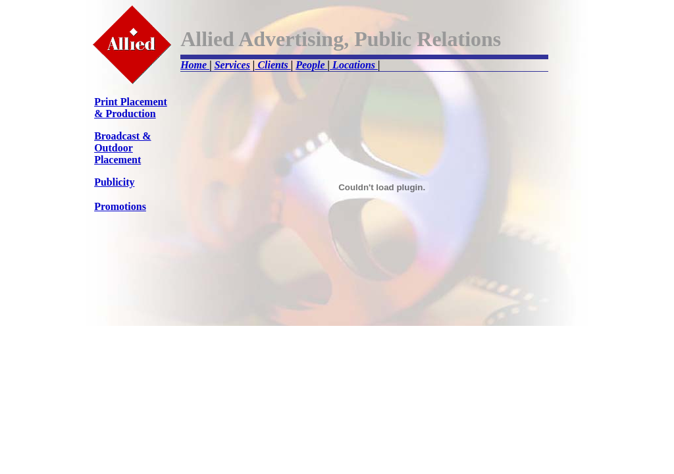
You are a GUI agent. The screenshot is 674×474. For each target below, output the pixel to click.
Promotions (120, 206)
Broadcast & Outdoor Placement (122, 147)
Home (194, 64)
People (311, 64)
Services (232, 64)
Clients (272, 64)
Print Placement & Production (130, 107)
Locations (354, 64)
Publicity (114, 182)
